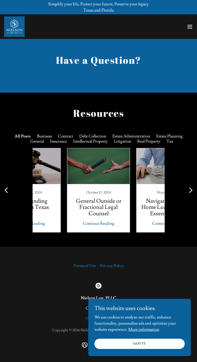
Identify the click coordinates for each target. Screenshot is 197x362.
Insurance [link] (58, 141)
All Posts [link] (23, 136)
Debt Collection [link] (92, 136)
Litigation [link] (122, 141)
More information (143, 329)
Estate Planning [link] (169, 136)
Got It (139, 344)
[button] (190, 27)
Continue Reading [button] (64, 223)
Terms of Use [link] (84, 265)
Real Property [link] (148, 141)
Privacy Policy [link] (112, 265)
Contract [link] (65, 136)
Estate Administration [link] (131, 136)
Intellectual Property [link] (90, 141)
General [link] (37, 141)
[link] (14, 26)
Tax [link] (169, 141)
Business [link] (44, 136)
